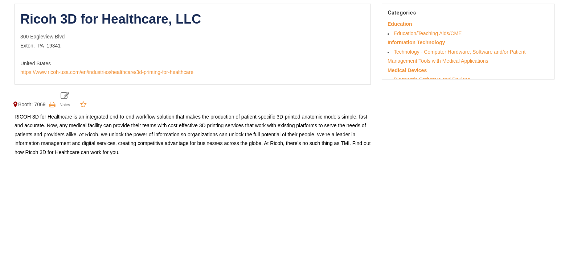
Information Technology (416, 42)
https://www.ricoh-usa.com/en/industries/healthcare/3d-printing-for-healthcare (106, 72)
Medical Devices (407, 70)
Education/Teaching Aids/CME (428, 33)
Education (400, 24)
